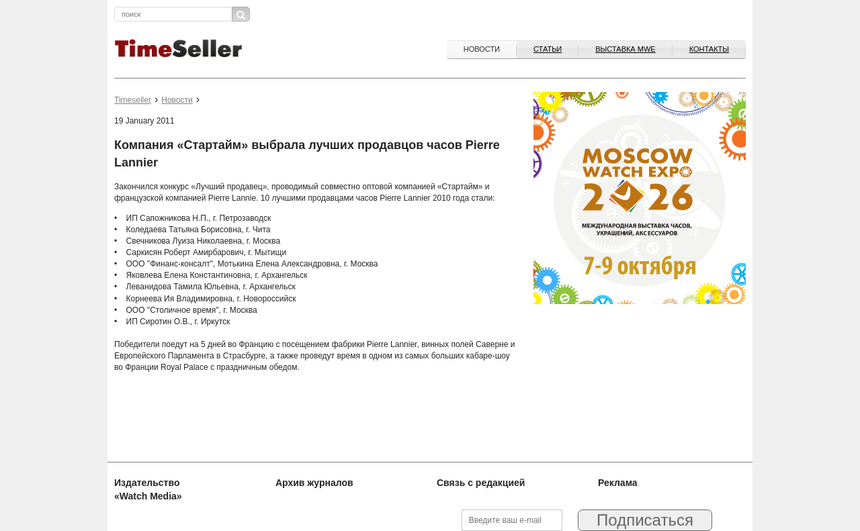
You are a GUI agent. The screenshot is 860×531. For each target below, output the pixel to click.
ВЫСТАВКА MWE (625, 49)
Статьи (547, 49)
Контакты (709, 49)
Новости (482, 49)
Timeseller (132, 100)
